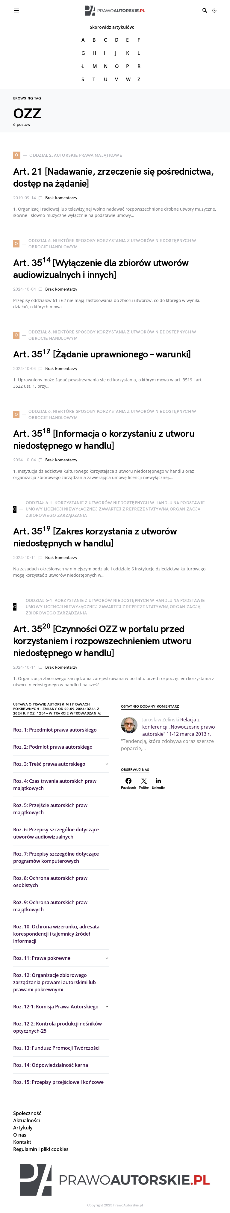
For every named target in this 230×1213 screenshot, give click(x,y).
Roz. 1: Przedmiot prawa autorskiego (55, 729)
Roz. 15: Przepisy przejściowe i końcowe (58, 1082)
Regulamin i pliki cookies (41, 1149)
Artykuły (23, 1127)
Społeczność (27, 1113)
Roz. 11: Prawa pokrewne (41, 958)
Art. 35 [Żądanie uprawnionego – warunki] (102, 354)
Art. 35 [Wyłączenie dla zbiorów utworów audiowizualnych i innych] (100, 269)
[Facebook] (128, 784)
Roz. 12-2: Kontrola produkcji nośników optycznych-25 (57, 1027)
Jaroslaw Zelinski (160, 719)
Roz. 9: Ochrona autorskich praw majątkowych (50, 906)
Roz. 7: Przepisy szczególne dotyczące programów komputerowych (56, 857)
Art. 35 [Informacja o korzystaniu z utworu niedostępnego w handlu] (103, 440)
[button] (214, 10)
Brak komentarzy (61, 197)
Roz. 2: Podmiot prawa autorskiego (53, 747)
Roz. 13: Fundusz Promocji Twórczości (56, 1048)
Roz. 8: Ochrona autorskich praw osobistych (50, 882)
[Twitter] (144, 784)
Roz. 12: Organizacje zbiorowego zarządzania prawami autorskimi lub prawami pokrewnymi (54, 982)
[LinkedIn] (158, 784)
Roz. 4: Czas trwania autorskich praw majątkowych (54, 784)
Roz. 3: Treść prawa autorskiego (49, 764)
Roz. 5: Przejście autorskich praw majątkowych (50, 809)
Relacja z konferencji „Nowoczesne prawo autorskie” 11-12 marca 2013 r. (178, 726)
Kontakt (22, 1142)
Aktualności (26, 1120)
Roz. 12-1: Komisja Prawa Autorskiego (56, 1006)
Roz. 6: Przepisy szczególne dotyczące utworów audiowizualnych (56, 833)
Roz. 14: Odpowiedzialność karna (50, 1065)
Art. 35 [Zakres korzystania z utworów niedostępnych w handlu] (95, 537)
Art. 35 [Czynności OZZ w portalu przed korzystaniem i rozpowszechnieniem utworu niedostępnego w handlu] (102, 641)
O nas (19, 1135)
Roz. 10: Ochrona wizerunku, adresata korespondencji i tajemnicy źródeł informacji (56, 933)
